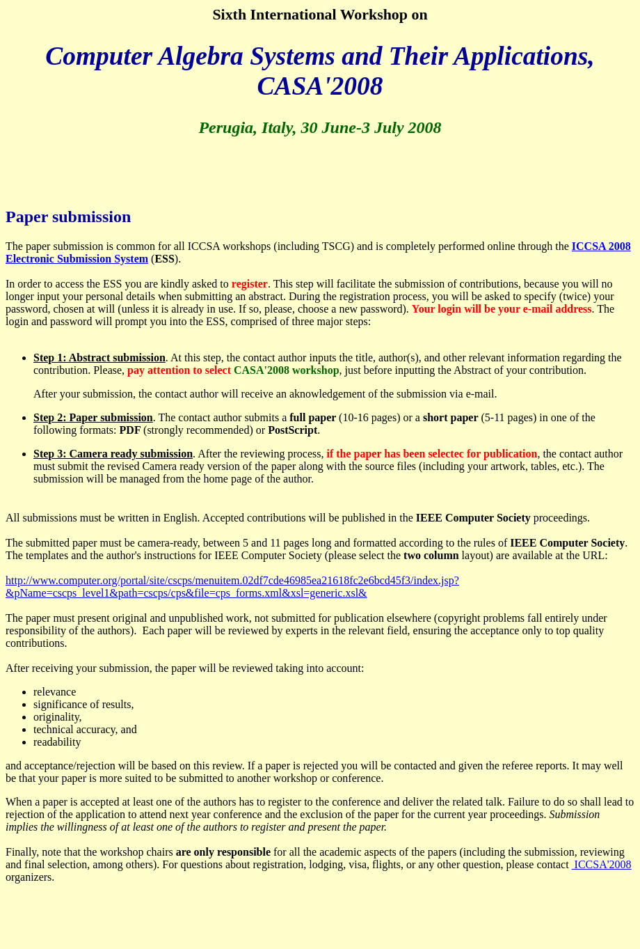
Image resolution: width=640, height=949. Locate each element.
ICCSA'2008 (602, 864)
